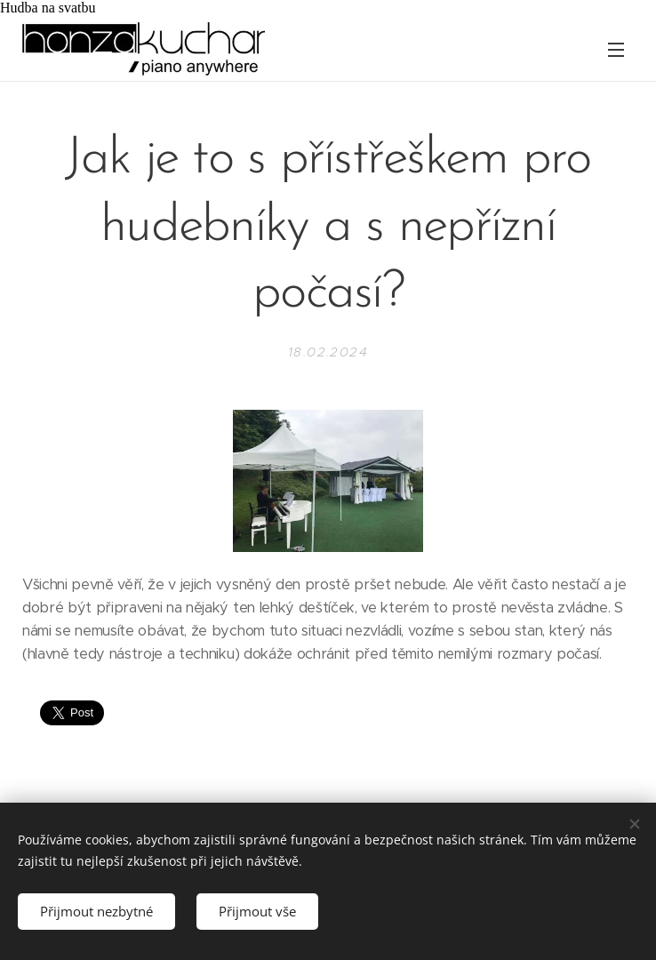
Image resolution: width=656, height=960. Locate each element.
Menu (616, 50)
